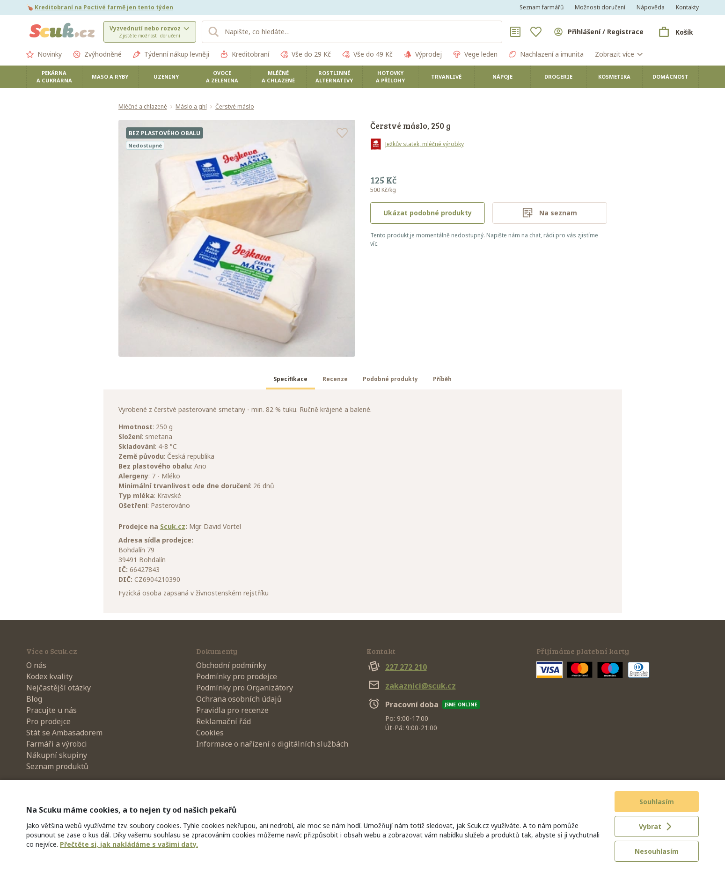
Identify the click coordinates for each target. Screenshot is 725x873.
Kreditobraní (244, 54)
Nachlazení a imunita (546, 54)
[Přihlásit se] (598, 32)
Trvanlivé (446, 76)
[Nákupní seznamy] (515, 31)
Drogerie (558, 76)
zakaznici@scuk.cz (411, 686)
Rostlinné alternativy (334, 76)
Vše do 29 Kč (305, 54)
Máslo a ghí (191, 106)
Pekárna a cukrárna (54, 76)
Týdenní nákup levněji (171, 54)
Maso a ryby (110, 76)
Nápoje (502, 76)
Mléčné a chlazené (278, 76)
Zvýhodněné (97, 54)
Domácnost (670, 76)
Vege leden (475, 54)
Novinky (44, 54)
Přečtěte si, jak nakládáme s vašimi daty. (129, 844)
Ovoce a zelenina (222, 76)
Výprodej (423, 54)
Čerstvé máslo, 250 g (410, 125)
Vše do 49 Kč (367, 54)
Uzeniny (166, 76)
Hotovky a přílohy (390, 76)
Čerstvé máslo (234, 106)
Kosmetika (614, 76)
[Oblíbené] (535, 31)
